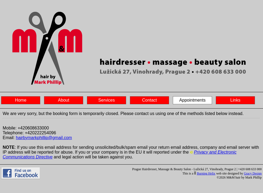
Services (106, 100)
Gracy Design (253, 173)
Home (21, 100)
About (63, 100)
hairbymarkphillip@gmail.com (44, 137)
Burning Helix (206, 173)
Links (235, 100)
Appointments (192, 100)
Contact (149, 100)
